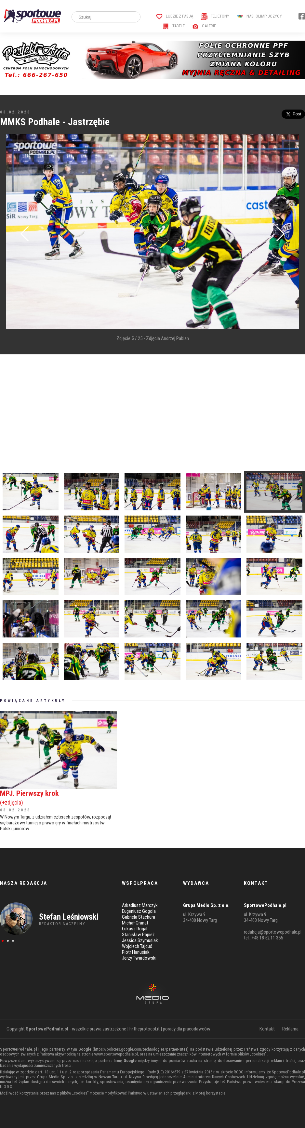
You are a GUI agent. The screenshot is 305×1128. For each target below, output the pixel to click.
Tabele (174, 25)
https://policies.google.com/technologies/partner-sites (140, 1049)
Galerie (204, 25)
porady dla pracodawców (186, 1029)
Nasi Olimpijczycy (259, 16)
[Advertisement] (152, 408)
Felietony (215, 16)
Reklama (290, 1029)
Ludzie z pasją (174, 16)
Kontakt (267, 1029)
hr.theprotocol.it (144, 1029)
